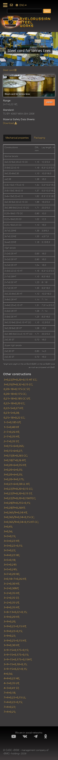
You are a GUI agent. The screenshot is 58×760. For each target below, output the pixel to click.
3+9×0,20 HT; (12, 616)
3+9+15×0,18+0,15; (15, 664)
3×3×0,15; (10, 536)
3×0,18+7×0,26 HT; (16, 578)
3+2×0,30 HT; (12, 583)
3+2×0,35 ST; (11, 597)
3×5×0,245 (10, 564)
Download (10, 123)
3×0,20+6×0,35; (13, 469)
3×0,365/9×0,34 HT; (16, 512)
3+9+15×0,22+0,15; (15, 668)
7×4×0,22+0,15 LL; (15, 697)
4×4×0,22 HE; (12, 678)
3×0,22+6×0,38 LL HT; (17, 483)
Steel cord (10, 70)
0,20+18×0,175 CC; (15, 393)
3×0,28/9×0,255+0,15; (17, 502)
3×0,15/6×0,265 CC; (16, 455)
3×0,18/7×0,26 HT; (15, 460)
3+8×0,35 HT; (12, 607)
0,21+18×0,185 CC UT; (17, 398)
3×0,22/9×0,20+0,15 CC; (18, 488)
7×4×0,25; (10, 711)
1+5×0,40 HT (11, 427)
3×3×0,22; (10, 550)
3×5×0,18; (10, 559)
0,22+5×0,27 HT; (13, 408)
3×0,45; (8, 526)
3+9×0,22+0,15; (13, 631)
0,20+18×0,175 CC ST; (17, 389)
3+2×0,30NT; (11, 588)
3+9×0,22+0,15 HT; (15, 626)
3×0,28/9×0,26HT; (14, 507)
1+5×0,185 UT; (12, 422)
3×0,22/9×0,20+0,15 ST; (18, 493)
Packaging (39, 137)
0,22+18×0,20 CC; (14, 403)
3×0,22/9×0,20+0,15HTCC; (20, 498)
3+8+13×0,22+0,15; (15, 611)
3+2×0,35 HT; (12, 593)
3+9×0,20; (10, 621)
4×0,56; (8, 673)
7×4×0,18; (10, 692)
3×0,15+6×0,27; (13, 450)
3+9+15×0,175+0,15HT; (18, 659)
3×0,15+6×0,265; (14, 445)
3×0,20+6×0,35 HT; (15, 465)
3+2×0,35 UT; (11, 602)
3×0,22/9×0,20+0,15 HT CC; (20, 379)
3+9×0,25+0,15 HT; (15, 640)
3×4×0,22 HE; (12, 555)
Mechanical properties (17, 137)
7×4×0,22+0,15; (13, 702)
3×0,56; (8, 531)
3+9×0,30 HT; (12, 645)
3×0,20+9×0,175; (14, 479)
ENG (21, 5)
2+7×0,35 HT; (12, 436)
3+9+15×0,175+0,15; (16, 649)
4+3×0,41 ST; (11, 687)
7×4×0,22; (10, 706)
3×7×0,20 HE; (12, 574)
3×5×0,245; (10, 569)
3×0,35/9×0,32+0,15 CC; (18, 384)
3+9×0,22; (10, 635)
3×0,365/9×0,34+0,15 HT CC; (21, 521)
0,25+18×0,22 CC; (14, 417)
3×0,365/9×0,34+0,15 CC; (19, 517)
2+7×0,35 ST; (11, 441)
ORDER (49, 102)
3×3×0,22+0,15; (13, 545)
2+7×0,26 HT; (12, 431)
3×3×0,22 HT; (12, 540)
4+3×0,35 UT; (11, 683)
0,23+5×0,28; (11, 412)
